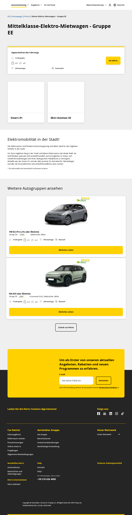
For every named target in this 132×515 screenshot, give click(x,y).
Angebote (35, 5)
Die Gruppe (42, 434)
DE (9, 16)
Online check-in (14, 446)
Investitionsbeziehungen (48, 442)
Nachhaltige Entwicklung (48, 446)
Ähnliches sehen (66, 250)
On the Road (49, 5)
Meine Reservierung (95, 5)
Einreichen (103, 380)
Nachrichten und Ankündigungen (15, 472)
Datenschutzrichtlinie (108, 387)
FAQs (39, 471)
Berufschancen (43, 438)
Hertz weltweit (14, 484)
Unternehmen (14, 467)
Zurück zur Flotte (66, 327)
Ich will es (113, 60)
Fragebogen (13, 450)
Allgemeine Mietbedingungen (20, 454)
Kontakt (41, 467)
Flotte (27, 16)
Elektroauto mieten (16, 438)
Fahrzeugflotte (14, 434)
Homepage (17, 16)
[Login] (110, 5)
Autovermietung (18, 5)
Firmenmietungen (15, 442)
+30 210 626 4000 (46, 479)
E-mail (62, 374)
